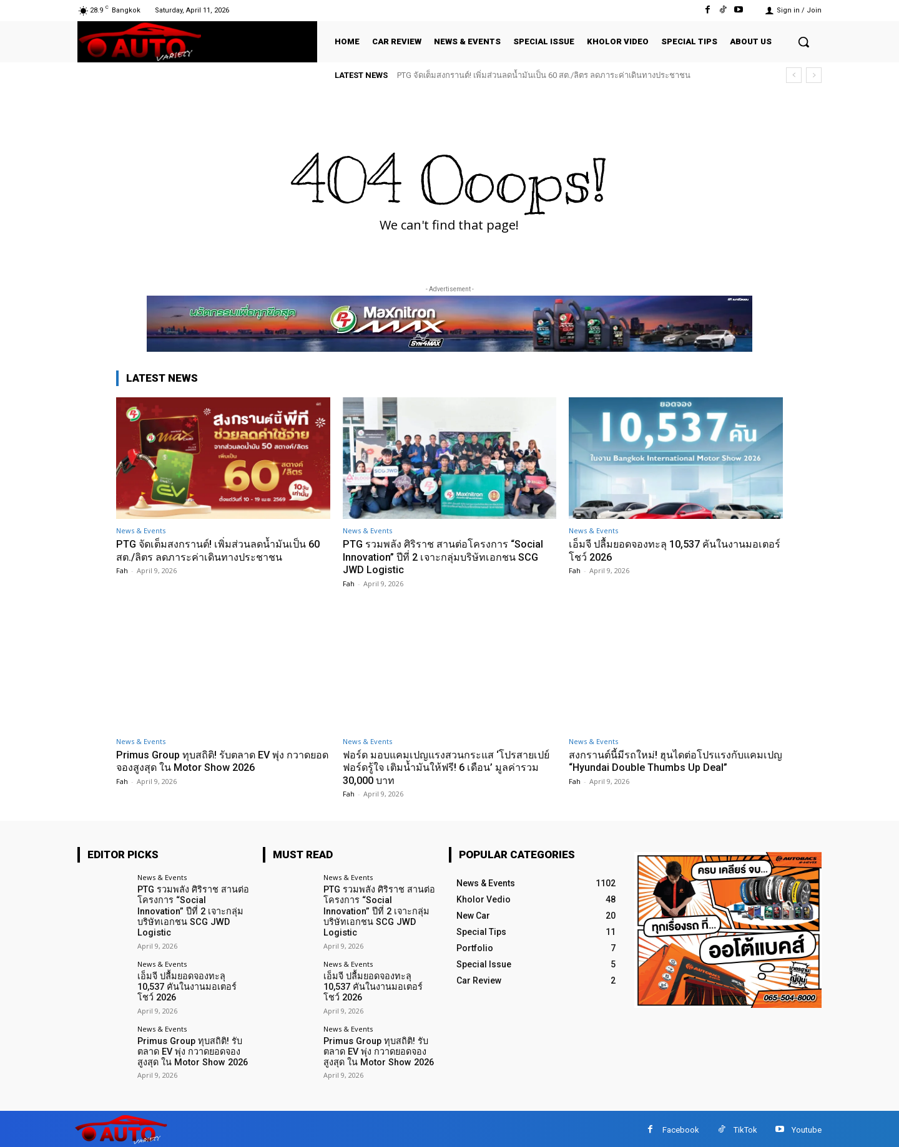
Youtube (807, 1127)
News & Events (140, 530)
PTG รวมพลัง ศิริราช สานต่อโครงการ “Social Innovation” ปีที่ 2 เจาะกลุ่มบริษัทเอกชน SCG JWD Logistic (447, 557)
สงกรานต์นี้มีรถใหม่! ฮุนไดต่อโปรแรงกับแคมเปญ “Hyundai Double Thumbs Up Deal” (672, 760)
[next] (814, 75)
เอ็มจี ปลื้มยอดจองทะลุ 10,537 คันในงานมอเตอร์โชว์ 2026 (193, 979)
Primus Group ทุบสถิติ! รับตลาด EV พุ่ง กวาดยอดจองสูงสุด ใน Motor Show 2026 (217, 760)
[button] (803, 42)
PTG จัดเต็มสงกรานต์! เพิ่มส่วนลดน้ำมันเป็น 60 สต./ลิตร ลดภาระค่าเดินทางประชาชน (543, 75)
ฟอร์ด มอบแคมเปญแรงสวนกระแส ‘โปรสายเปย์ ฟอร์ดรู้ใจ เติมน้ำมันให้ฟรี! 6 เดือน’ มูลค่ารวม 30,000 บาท (445, 767)
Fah (122, 570)
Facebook (680, 1127)
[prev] (794, 75)
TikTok (745, 1127)
